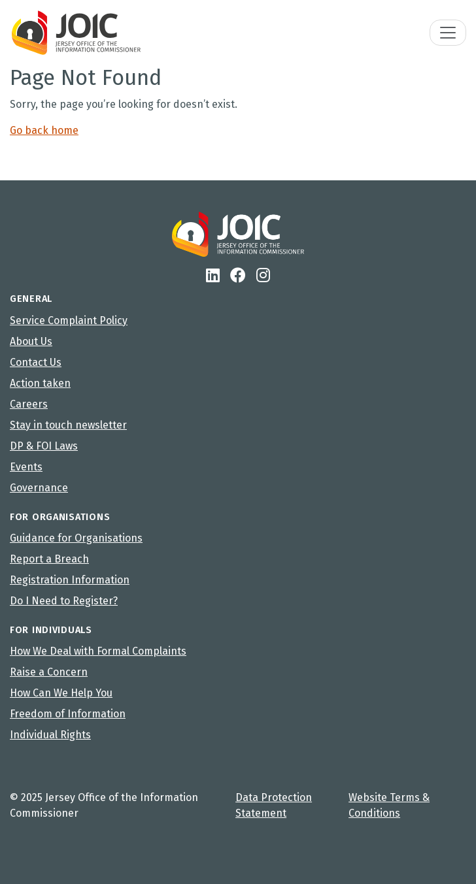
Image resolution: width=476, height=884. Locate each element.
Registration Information (69, 580)
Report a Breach (49, 559)
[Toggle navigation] (448, 33)
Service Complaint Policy (69, 320)
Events (26, 467)
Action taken (40, 383)
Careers (29, 404)
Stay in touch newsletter (68, 425)
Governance (39, 488)
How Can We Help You (61, 693)
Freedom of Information (68, 714)
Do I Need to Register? (64, 601)
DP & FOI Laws (44, 446)
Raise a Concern (49, 672)
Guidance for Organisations (76, 538)
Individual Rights (50, 734)
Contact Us (35, 362)
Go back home (44, 130)
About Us (31, 341)
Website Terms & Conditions (389, 805)
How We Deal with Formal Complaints (98, 651)
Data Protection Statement (273, 805)
